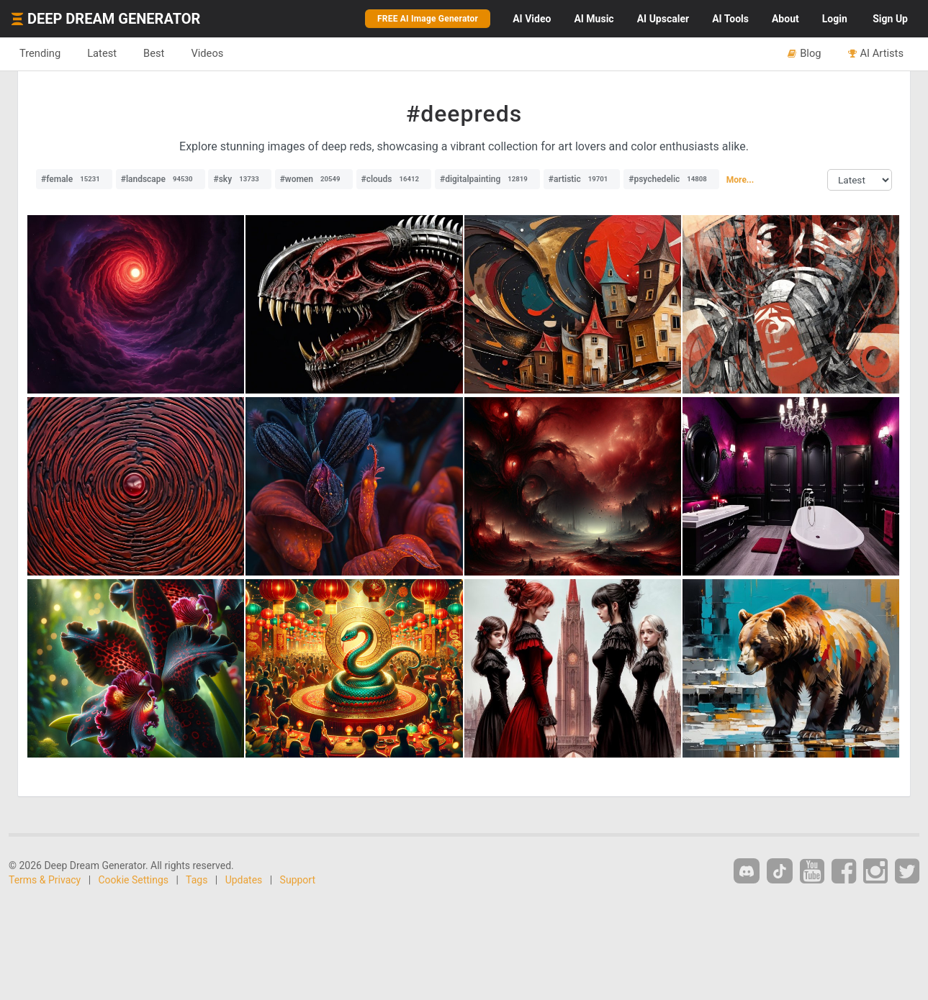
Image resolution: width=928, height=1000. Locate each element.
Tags (196, 880)
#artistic (582, 179)
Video (532, 18)
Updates (244, 880)
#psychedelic (671, 179)
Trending (39, 53)
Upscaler (663, 18)
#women (314, 179)
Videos (207, 53)
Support (297, 880)
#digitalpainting (487, 179)
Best (153, 53)
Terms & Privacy (45, 880)
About (785, 18)
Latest (102, 53)
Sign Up (890, 18)
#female (74, 179)
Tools (730, 18)
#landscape (160, 179)
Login (834, 18)
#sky (239, 179)
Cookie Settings (134, 880)
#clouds (394, 179)
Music (593, 18)
